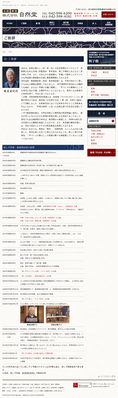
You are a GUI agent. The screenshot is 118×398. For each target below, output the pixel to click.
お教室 (43, 387)
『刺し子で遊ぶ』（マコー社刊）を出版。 (35, 299)
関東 (93, 89)
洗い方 (32, 387)
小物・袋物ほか (98, 134)
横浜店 (106, 72)
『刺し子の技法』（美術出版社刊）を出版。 (36, 276)
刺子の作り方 (97, 137)
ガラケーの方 (6, 1)
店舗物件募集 (48, 391)
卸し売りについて (23, 387)
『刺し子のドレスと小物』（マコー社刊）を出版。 (39, 271)
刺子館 (38, 387)
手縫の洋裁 (96, 131)
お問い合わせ (58, 391)
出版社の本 (17, 384)
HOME (4, 384)
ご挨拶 (10, 384)
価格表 (14, 387)
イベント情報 (38, 391)
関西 (93, 92)
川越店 (94, 72)
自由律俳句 (22, 391)
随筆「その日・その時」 (10, 391)
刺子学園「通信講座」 (101, 95)
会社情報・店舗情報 (57, 387)
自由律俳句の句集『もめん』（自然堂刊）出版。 (61, 206)
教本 (93, 140)
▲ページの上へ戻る (107, 376)
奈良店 (94, 75)
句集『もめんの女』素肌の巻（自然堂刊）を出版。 (39, 221)
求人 (48, 387)
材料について (6, 387)
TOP (4, 52)
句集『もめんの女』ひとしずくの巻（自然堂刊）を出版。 (41, 217)
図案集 (94, 144)
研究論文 (30, 391)
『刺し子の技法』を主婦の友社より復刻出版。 (37, 353)
